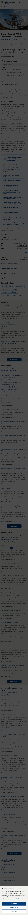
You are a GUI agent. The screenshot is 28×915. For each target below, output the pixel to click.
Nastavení (14, 911)
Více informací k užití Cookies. (14, 898)
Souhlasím (14, 903)
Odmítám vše (14, 907)
